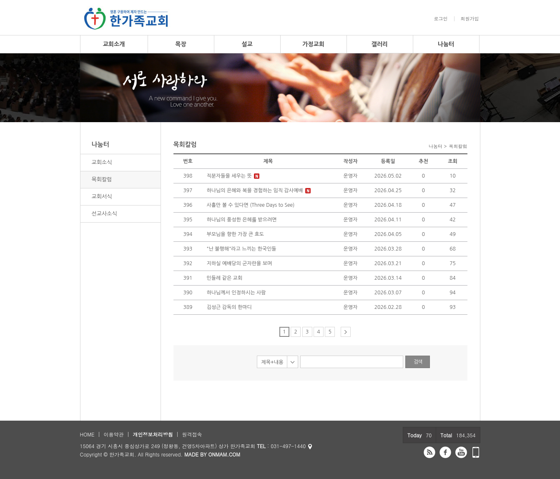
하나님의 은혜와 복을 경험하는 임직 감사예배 (255, 190)
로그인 (441, 18)
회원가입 (470, 18)
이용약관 (113, 434)
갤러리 (380, 44)
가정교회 (313, 44)
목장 (180, 44)
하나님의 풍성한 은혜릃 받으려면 (242, 219)
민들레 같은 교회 (225, 278)
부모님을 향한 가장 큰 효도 (235, 234)
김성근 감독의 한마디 (229, 307)
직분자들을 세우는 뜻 (229, 175)
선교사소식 (104, 213)
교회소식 (102, 162)
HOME (87, 434)
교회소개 (114, 44)
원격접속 (192, 434)
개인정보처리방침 (153, 434)
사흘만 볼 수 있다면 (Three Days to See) (251, 205)
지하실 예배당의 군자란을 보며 (239, 263)
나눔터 (446, 44)
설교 (246, 44)
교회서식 (102, 196)
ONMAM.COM (224, 454)
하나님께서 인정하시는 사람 (236, 292)
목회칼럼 (102, 179)
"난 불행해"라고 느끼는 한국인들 (241, 248)
